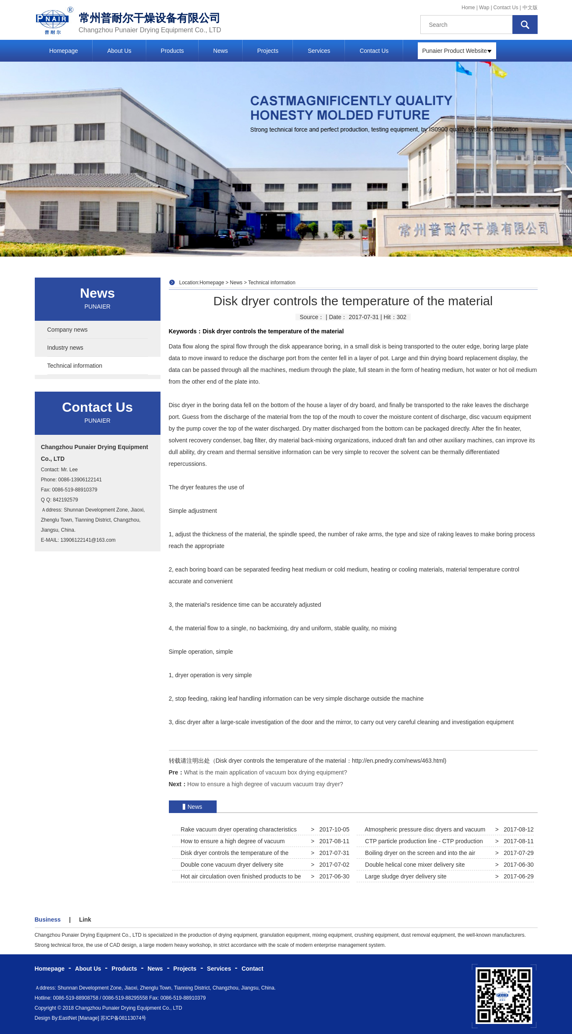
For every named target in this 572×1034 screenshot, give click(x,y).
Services (319, 50)
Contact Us (505, 7)
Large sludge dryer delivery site (404, 876)
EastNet (68, 1018)
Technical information (75, 365)
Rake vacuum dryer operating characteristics (237, 829)
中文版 (530, 7)
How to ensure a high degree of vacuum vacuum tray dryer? (265, 784)
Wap (485, 7)
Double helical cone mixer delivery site (413, 864)
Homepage (63, 50)
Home (468, 7)
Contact (252, 968)
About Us (119, 50)
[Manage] (88, 1018)
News (220, 50)
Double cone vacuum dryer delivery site (230, 864)
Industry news (65, 347)
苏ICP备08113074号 (123, 1018)
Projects (268, 50)
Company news (67, 329)
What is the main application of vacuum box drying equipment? (265, 772)
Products (172, 50)
